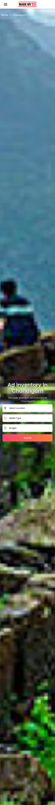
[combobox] (29, 408)
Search (27, 437)
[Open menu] (5, 4)
